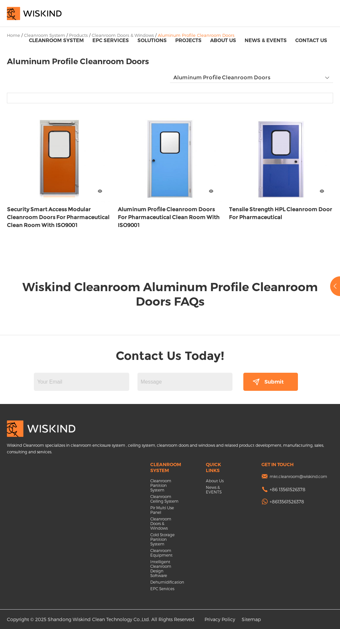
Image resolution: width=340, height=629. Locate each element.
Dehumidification (165, 582)
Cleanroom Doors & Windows (160, 523)
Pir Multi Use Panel (162, 510)
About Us (223, 40)
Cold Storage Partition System (162, 539)
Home (13, 35)
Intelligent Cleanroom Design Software (160, 568)
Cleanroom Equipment (161, 552)
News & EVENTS (266, 40)
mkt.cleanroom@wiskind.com (298, 476)
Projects (188, 40)
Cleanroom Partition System (160, 485)
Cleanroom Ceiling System (164, 498)
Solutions (152, 40)
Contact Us (311, 40)
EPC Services (110, 40)
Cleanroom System (56, 40)
